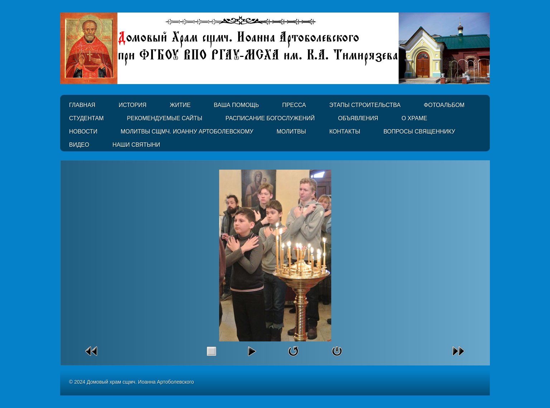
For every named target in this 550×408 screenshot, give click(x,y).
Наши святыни (136, 145)
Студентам (86, 118)
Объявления (358, 118)
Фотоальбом (444, 105)
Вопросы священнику (419, 131)
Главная (82, 105)
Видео (79, 145)
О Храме (414, 118)
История (132, 105)
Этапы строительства (364, 105)
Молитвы (291, 131)
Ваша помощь (236, 105)
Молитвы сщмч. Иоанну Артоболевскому (187, 131)
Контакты (344, 131)
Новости (83, 131)
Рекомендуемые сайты (164, 118)
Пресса (294, 105)
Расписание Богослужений (270, 118)
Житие (180, 105)
